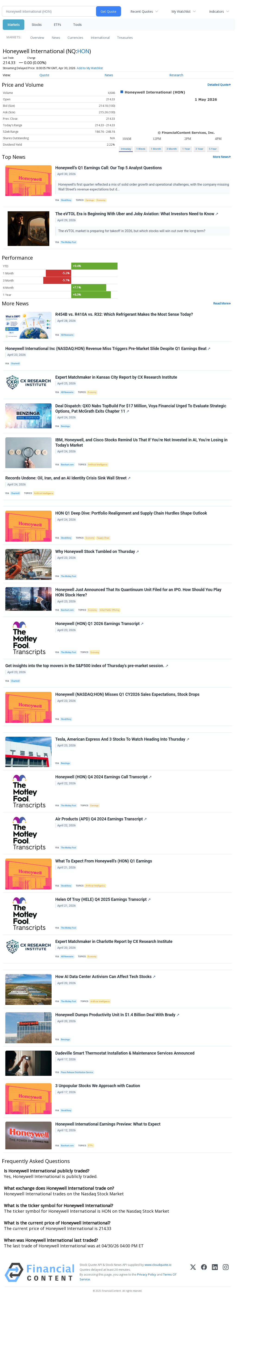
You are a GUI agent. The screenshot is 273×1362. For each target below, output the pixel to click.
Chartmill (16, 371)
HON (83, 51)
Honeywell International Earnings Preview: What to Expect (108, 1185)
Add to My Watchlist (90, 68)
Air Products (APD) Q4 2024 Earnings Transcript (101, 861)
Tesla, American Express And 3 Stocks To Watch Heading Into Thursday (123, 777)
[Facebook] (204, 1335)
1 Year (186, 148)
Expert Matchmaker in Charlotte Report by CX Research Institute (114, 989)
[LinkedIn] (215, 1335)
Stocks (37, 24)
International (100, 37)
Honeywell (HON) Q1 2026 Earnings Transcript (100, 652)
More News (221, 157)
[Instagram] (225, 1335)
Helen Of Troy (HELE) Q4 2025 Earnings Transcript (103, 945)
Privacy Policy (146, 1336)
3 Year (199, 148)
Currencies (75, 37)
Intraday (126, 148)
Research (176, 75)
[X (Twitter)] (193, 1335)
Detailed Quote (218, 85)
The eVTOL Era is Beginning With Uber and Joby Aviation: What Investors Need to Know (137, 217)
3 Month (172, 148)
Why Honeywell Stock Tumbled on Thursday (98, 575)
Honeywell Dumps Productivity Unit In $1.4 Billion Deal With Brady (118, 1069)
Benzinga (66, 439)
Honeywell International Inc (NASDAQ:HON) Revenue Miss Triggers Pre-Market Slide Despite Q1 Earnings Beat (108, 356)
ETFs (57, 24)
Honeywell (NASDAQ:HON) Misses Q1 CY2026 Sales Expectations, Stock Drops (128, 728)
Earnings (92, 201)
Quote (44, 75)
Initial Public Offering (113, 636)
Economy (104, 201)
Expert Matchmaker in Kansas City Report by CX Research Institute (117, 387)
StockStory (67, 201)
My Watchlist (181, 11)
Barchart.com (68, 479)
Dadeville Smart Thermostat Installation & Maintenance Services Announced (125, 1109)
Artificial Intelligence (100, 479)
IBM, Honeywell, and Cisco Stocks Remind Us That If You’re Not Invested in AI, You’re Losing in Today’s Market (142, 458)
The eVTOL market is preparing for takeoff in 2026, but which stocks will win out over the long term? (133, 234)
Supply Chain (106, 559)
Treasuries (125, 37)
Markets (13, 24)
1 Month (156, 148)
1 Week (140, 148)
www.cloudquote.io (158, 1327)
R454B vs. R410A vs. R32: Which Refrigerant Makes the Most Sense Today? (125, 320)
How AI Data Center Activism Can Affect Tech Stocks (106, 1029)
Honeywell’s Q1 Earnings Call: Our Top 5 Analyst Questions (109, 168)
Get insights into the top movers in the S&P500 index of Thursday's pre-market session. (87, 696)
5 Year (213, 148)
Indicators (216, 11)
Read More (221, 308)
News (56, 37)
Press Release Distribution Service (79, 1128)
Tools (77, 24)
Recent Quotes (141, 11)
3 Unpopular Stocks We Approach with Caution (98, 1144)
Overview (37, 37)
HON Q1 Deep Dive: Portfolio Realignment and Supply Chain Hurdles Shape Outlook (132, 535)
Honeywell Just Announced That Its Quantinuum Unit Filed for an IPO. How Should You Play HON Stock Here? (139, 619)
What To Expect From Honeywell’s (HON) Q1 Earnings (104, 905)
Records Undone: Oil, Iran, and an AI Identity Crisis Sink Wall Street (68, 495)
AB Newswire (68, 340)
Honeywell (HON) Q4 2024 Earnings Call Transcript (104, 816)
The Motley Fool (70, 245)
